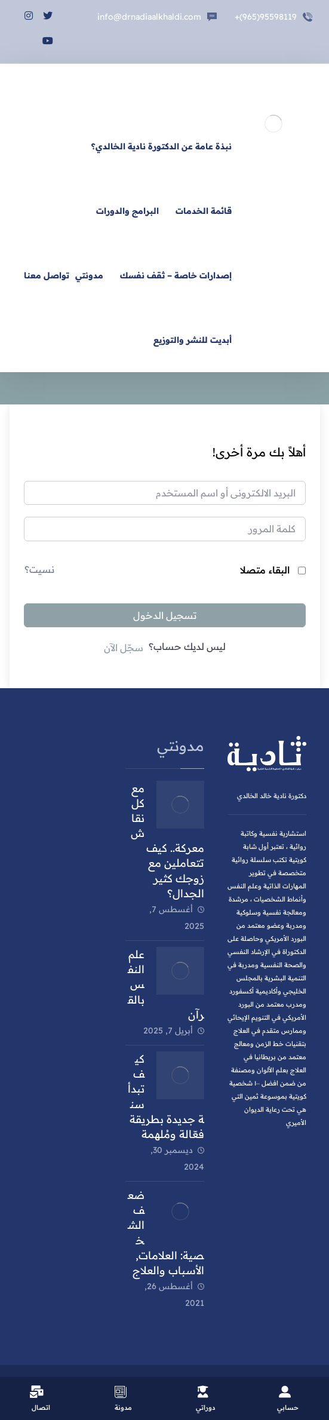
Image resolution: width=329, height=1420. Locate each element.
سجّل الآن (123, 648)
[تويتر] (47, 9)
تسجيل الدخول (164, 615)
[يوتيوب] (47, 34)
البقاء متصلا (265, 570)
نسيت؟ (39, 569)
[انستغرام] (28, 9)
